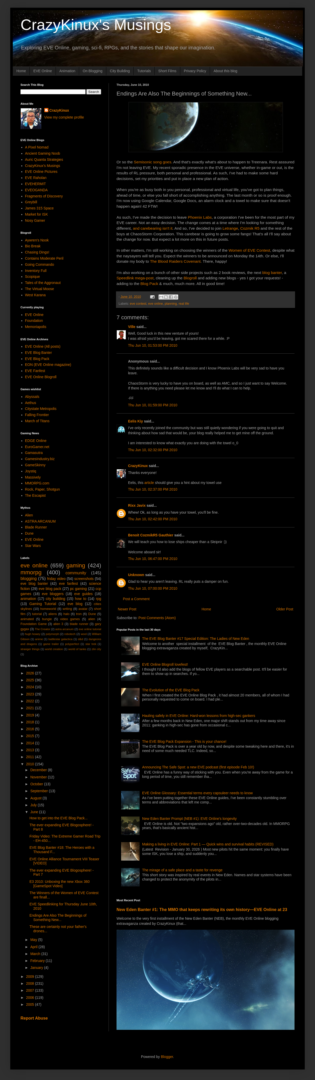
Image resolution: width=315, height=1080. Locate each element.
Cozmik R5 (249, 228)
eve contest (138, 303)
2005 (30, 1004)
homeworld (48, 609)
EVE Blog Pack (37, 359)
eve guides (83, 594)
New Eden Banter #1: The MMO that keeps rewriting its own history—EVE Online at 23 (202, 909)
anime (39, 639)
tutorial (37, 614)
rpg (98, 599)
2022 (30, 701)
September (39, 791)
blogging (28, 578)
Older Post (284, 609)
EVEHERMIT (35, 184)
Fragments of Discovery (44, 196)
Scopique (32, 276)
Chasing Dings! (37, 252)
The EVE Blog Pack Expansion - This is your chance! (184, 741)
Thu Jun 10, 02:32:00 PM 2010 (152, 450)
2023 (30, 694)
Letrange (230, 228)
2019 (30, 715)
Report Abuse (34, 1018)
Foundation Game (33, 624)
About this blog (225, 71)
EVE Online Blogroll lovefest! (165, 664)
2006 (30, 998)
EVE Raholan (36, 178)
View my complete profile (64, 117)
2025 (30, 680)
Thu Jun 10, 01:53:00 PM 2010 (152, 345)
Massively (33, 477)
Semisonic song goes (152, 162)
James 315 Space (39, 208)
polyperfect (72, 643)
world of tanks (77, 649)
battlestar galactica (60, 639)
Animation (67, 71)
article (149, 483)
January (37, 968)
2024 (30, 687)
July (34, 805)
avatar (83, 609)
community (76, 572)
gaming (75, 565)
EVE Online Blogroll (41, 377)
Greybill (31, 202)
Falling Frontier (37, 415)
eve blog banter (34, 583)
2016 (30, 729)
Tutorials (144, 71)
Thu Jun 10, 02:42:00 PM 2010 (152, 519)
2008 (30, 983)
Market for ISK (36, 214)
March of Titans (37, 421)
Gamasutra (34, 453)
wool (84, 634)
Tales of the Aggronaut (43, 283)
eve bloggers (53, 594)
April (34, 947)
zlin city (96, 649)
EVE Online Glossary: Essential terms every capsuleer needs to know (197, 793)
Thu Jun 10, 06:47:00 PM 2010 (152, 559)
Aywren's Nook (37, 240)
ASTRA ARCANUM (40, 521)
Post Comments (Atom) (157, 618)
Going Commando (39, 264)
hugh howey (32, 634)
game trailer (51, 643)
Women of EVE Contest (249, 250)
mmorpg (30, 572)
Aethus (30, 403)
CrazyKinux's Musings (95, 24)
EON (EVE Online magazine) (48, 365)
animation (28, 599)
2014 (30, 743)
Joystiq (30, 471)
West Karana (35, 295)
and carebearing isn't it (152, 228)
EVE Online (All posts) (43, 346)
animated (27, 619)
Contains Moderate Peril (44, 258)
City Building (120, 71)
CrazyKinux (138, 466)
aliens (52, 614)
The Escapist (35, 495)
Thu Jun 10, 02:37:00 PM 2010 (152, 489)
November (39, 777)
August (36, 798)
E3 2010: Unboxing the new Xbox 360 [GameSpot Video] (59, 884)
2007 (30, 990)
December (39, 770)
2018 (30, 722)
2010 (30, 764)
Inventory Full (36, 271)
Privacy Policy (195, 71)
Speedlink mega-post (135, 278)
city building (55, 599)
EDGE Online (36, 441)
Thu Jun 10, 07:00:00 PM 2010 (152, 588)
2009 (30, 977)
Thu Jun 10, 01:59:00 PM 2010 (152, 405)
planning (171, 303)
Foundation (34, 321)
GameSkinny (35, 465)
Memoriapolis (35, 327)
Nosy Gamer (35, 220)
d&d (80, 639)
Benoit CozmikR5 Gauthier (150, 535)
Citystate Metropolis (41, 409)
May (34, 940)
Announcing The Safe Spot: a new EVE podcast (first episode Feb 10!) (198, 767)
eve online (155, 303)
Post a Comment (136, 599)
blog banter (272, 272)
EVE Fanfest (35, 371)
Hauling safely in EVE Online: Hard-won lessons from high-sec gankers (198, 716)
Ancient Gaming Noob (42, 153)
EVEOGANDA (36, 190)
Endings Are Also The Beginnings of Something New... (57, 917)
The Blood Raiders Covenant (175, 261)
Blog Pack (149, 283)
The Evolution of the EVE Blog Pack (170, 690)
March (35, 954)
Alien (29, 515)
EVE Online (42, 71)
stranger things (30, 649)
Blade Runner (36, 527)
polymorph (52, 634)
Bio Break (33, 246)
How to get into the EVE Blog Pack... (58, 818)
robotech (70, 634)
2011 (30, 757)
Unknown (136, 575)
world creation (54, 649)
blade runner (79, 624)
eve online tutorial (90, 629)
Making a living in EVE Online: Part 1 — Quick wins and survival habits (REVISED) (208, 844)
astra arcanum (64, 629)
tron (79, 614)
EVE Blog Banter (38, 353)
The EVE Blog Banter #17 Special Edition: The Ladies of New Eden (195, 639)
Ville (131, 327)
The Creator (42, 629)
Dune (29, 533)
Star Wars (33, 546)
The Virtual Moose (39, 289)
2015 (30, 736)
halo (66, 614)
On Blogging (92, 71)
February (38, 961)
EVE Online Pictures (41, 172)
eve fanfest (68, 583)
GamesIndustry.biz (40, 459)
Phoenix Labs (200, 217)
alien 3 (58, 624)
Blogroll (190, 278)
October (37, 784)
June (34, 812)
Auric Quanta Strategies (44, 159)
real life (184, 303)
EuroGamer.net (37, 447)
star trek (90, 643)
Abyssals (32, 397)
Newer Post (127, 609)
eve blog (74, 604)
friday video (56, 579)
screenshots (83, 579)
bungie (47, 619)
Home (21, 71)
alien (91, 619)
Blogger (167, 1057)
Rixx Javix (137, 505)
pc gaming (78, 589)
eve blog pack (50, 589)
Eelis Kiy (135, 421)
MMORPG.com (37, 483)
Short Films (167, 71)
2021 (30, 708)
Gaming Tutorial (42, 604)
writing (67, 609)
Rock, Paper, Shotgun (42, 489)
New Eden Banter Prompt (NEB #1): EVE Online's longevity (189, 819)
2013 (30, 750)
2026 (30, 673)
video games (70, 619)
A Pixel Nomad (37, 147)
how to (80, 599)
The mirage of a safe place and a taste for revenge (182, 870)
